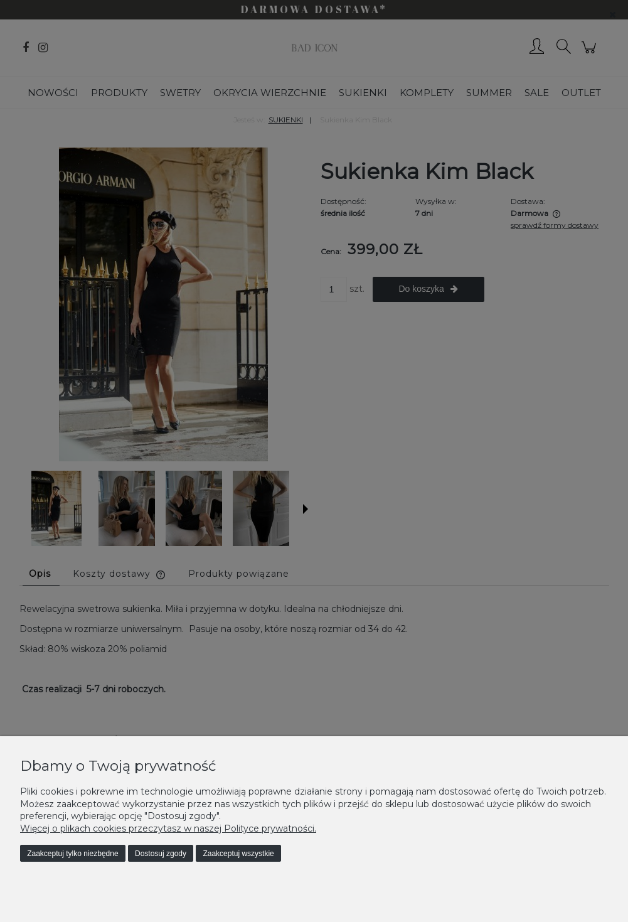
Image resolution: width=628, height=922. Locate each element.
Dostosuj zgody (160, 853)
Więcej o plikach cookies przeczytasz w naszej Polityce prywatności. (168, 828)
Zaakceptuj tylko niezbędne (72, 853)
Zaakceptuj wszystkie (238, 853)
